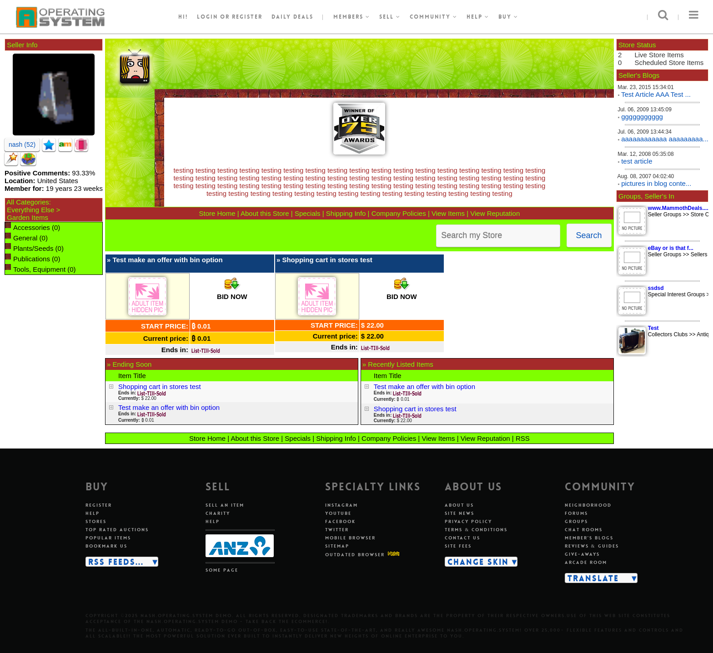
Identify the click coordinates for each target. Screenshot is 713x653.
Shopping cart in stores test (327, 260)
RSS (523, 438)
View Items (448, 213)
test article (636, 161)
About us (459, 505)
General (25, 238)
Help (478, 16)
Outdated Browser (355, 555)
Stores (95, 521)
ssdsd (656, 288)
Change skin (478, 562)
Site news (459, 513)
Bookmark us (106, 546)
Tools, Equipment (39, 269)
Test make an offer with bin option (167, 260)
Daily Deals (292, 16)
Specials (308, 213)
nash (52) (22, 144)
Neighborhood (588, 505)
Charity (218, 513)
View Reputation (495, 213)
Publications (31, 259)
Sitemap (337, 546)
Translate (593, 578)
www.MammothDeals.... (678, 208)
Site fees (458, 546)
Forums (576, 513)
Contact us (462, 538)
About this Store (265, 213)
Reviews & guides (592, 546)
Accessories (31, 227)
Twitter (337, 530)
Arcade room (586, 562)
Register (98, 505)
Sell (390, 16)
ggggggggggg (642, 116)
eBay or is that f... (670, 248)
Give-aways (582, 554)
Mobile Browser (350, 538)
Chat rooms (584, 530)
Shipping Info (346, 213)
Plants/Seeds (33, 248)
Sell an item (225, 505)
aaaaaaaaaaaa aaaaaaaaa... (664, 139)
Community (433, 16)
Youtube (338, 513)
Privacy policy (468, 521)
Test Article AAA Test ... (656, 94)
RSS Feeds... (116, 562)
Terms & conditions (476, 530)
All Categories (27, 202)
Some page (222, 570)
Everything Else (30, 210)
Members (351, 16)
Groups (576, 521)
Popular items (108, 538)
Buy (508, 16)
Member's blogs (589, 538)
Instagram (341, 505)
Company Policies (399, 213)
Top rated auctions (117, 530)
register (247, 16)
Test (653, 328)
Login (207, 16)
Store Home (217, 213)
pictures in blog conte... (656, 183)
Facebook (340, 521)
